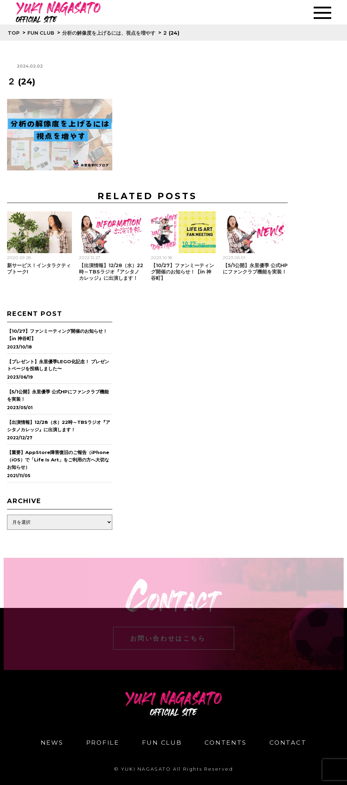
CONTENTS (226, 743)
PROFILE (102, 743)
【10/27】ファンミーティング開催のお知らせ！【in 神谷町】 (182, 271)
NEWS (52, 743)
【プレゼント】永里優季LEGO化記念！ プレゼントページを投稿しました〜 (58, 365)
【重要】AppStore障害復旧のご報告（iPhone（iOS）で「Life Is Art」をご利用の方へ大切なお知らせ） (58, 459)
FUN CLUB (162, 743)
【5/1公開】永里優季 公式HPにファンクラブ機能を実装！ (255, 268)
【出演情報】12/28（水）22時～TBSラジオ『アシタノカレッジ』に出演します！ (111, 271)
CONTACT (287, 743)
